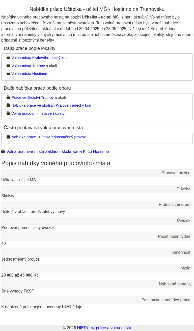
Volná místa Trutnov (28, 66)
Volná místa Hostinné (29, 73)
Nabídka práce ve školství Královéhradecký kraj (51, 105)
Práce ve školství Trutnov (32, 97)
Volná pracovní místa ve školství (38, 113)
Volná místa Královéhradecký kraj (39, 57)
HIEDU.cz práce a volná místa (104, 328)
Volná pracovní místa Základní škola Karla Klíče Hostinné (57, 151)
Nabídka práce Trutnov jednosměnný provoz (48, 137)
